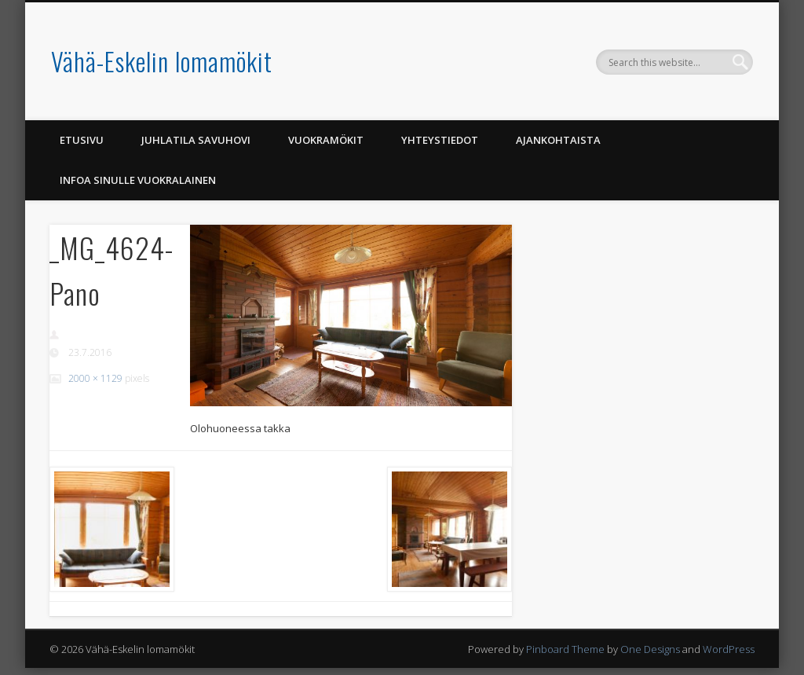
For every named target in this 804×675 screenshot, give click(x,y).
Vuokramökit (326, 140)
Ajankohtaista (558, 140)
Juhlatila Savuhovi (195, 140)
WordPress (729, 649)
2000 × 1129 (95, 378)
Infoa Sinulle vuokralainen (138, 180)
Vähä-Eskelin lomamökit (161, 60)
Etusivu (82, 140)
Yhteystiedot (439, 140)
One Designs (650, 649)
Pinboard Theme (565, 649)
